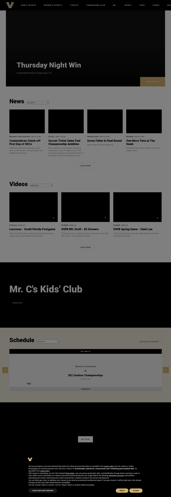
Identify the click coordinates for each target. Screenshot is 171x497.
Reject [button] (122, 490)
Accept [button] (136, 490)
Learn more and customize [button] (42, 490)
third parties (70, 473)
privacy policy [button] (109, 466)
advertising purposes (116, 475)
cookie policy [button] (44, 471)
